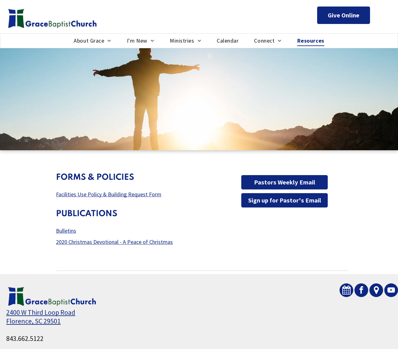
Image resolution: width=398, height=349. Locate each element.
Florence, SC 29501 (33, 321)
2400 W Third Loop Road (40, 312)
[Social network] (346, 291)
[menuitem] (92, 40)
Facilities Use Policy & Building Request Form (108, 194)
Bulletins (66, 230)
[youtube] (391, 291)
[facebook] (361, 291)
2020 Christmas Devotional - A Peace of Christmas (114, 241)
